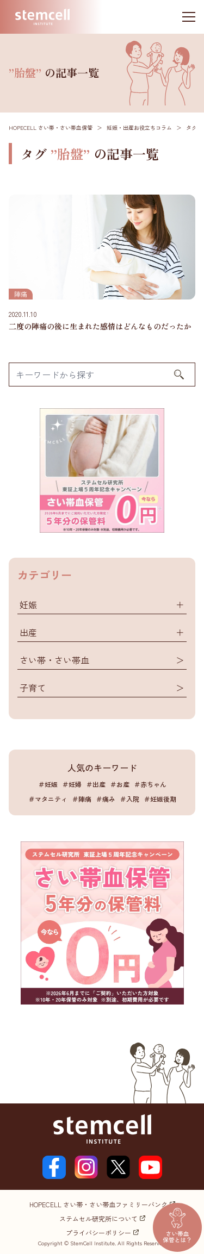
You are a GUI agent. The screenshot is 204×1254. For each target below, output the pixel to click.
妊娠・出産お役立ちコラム (139, 127)
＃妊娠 (48, 784)
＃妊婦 (72, 784)
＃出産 (96, 784)
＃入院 (129, 798)
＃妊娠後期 (160, 798)
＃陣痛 (81, 798)
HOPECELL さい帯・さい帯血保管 (50, 127)
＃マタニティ (47, 798)
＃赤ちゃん (150, 784)
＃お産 (119, 784)
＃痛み (105, 798)
